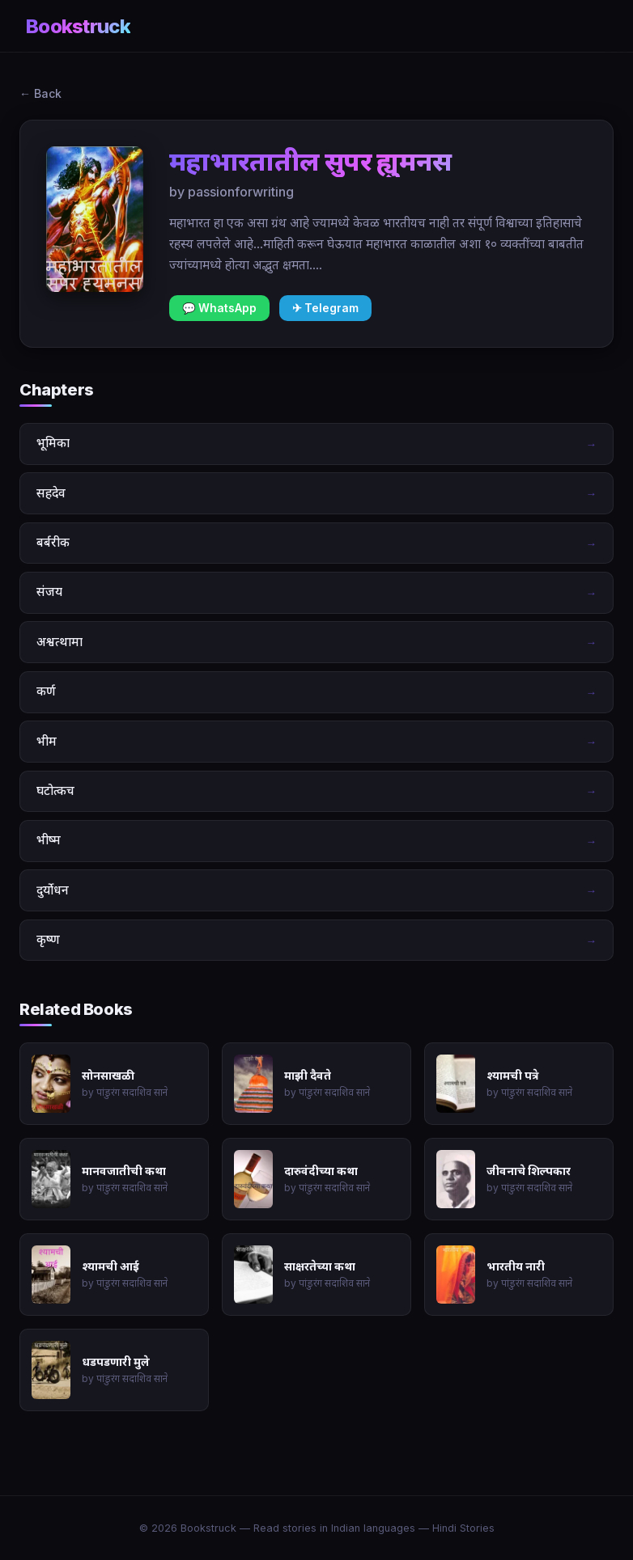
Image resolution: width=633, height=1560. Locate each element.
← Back (40, 93)
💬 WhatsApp (219, 308)
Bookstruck (78, 26)
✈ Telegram (325, 308)
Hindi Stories (463, 1528)
